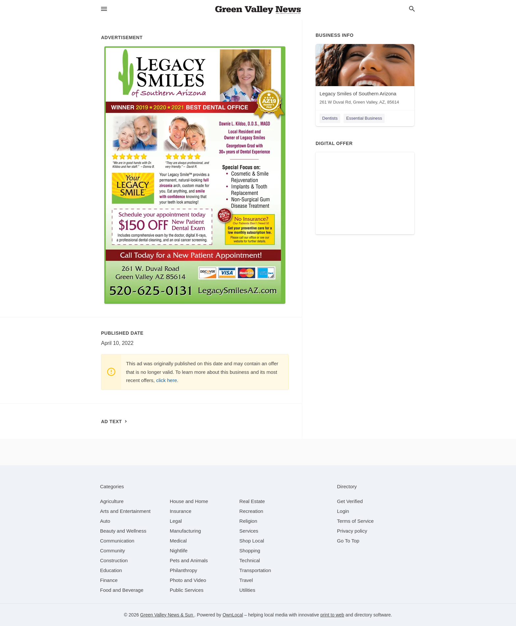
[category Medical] (178, 540)
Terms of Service (355, 521)
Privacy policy (352, 531)
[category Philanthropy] (183, 570)
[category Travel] (246, 580)
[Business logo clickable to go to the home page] (258, 10)
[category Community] (112, 550)
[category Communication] (117, 540)
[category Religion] (248, 521)
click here (166, 380)
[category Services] (248, 531)
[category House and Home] (189, 501)
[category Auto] (105, 521)
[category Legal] (176, 521)
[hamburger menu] (104, 9)
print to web (332, 614)
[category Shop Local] (251, 540)
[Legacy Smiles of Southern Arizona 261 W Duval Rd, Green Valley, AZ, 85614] (365, 75)
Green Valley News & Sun (167, 614)
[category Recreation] (251, 511)
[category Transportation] (255, 570)
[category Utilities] (247, 590)
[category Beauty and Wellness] (123, 531)
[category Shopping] (249, 550)
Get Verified (350, 501)
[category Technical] (249, 560)
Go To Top (348, 540)
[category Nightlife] (179, 550)
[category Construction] (114, 560)
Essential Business (364, 118)
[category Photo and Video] (188, 580)
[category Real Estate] (252, 501)
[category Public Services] (187, 590)
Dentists (330, 118)
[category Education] (111, 570)
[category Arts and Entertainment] (125, 511)
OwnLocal (232, 614)
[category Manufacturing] (185, 531)
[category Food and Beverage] (121, 590)
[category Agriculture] (112, 501)
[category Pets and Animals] (189, 560)
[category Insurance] (181, 511)
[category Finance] (108, 580)
